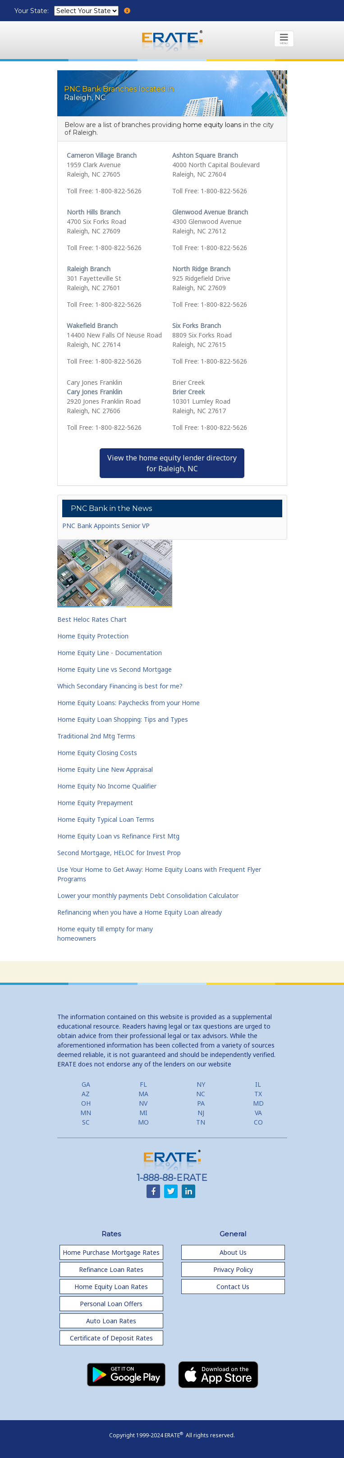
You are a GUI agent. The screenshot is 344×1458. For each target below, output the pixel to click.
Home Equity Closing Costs (97, 752)
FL (143, 1084)
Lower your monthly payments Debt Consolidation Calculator (148, 895)
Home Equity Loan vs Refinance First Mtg (118, 836)
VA (258, 1112)
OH (86, 1103)
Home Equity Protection (92, 636)
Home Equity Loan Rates (111, 1286)
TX (258, 1093)
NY (201, 1084)
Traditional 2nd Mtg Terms (96, 736)
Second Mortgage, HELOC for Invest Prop (119, 852)
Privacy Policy (233, 1269)
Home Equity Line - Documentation (109, 652)
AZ (86, 1093)
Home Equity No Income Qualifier (106, 786)
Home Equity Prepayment (95, 802)
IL (258, 1084)
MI (143, 1112)
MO (143, 1122)
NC (200, 1093)
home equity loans (212, 125)
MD (258, 1103)
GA (86, 1084)
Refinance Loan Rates (111, 1269)
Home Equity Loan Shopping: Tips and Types (122, 719)
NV (143, 1103)
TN (200, 1122)
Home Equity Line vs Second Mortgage (114, 669)
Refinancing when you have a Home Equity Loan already (139, 912)
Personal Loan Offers (111, 1303)
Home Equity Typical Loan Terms (105, 819)
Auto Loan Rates (111, 1321)
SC (86, 1122)
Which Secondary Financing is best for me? (120, 686)
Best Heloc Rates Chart (92, 619)
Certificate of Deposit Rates (111, 1338)
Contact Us (232, 1286)
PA (201, 1103)
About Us (233, 1252)
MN (85, 1112)
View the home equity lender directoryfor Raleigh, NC (172, 463)
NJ (200, 1112)
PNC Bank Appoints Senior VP (106, 525)
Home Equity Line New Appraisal (105, 769)
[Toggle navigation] (284, 39)
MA (143, 1093)
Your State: (32, 11)
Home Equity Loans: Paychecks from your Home (128, 702)
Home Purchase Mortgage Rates (111, 1252)
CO (258, 1122)
